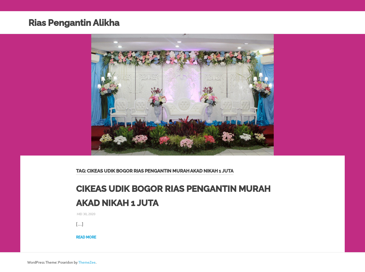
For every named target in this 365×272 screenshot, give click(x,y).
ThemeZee (87, 262)
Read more (86, 237)
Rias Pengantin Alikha (78, 22)
